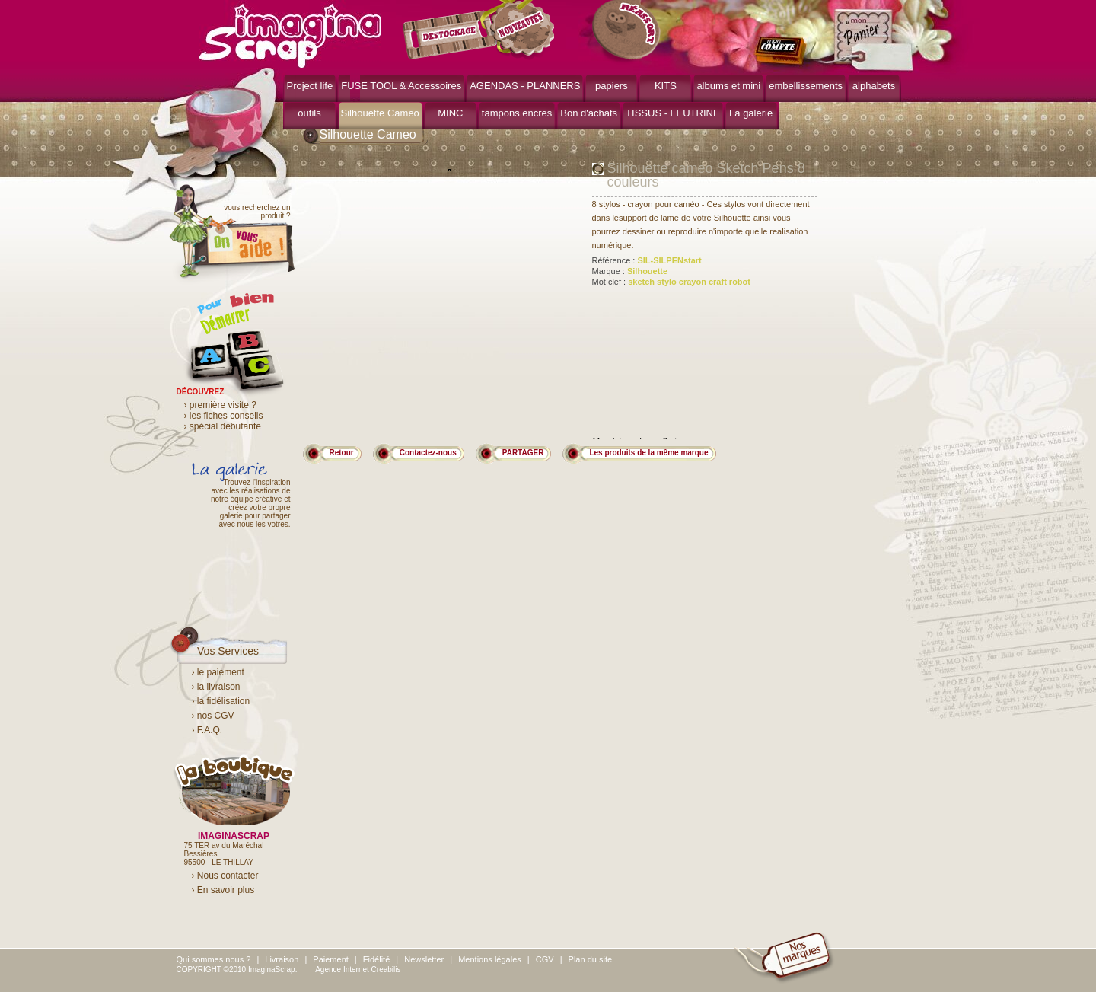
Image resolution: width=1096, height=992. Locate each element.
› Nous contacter (225, 875)
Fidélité (376, 959)
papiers (611, 85)
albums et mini (728, 85)
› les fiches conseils (223, 415)
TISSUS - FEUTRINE (673, 113)
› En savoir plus (223, 890)
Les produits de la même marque (648, 452)
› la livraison (216, 686)
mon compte (783, 51)
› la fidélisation (221, 701)
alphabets (873, 85)
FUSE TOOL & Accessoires (401, 85)
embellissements (806, 85)
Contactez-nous (428, 452)
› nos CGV (213, 715)
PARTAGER (523, 452)
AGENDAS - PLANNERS (525, 85)
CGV (545, 959)
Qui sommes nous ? (214, 959)
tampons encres (517, 113)
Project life (310, 85)
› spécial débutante (222, 426)
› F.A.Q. (207, 730)
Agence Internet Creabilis (357, 969)
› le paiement (218, 672)
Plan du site (590, 959)
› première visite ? (220, 405)
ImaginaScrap (290, 34)
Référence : (647, 260)
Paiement (330, 959)
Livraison (281, 959)
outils (309, 113)
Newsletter (424, 959)
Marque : (630, 271)
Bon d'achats (588, 113)
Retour (342, 452)
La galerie (751, 113)
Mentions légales (489, 959)
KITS (666, 85)
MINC (450, 113)
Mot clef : (671, 281)
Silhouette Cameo (380, 113)
